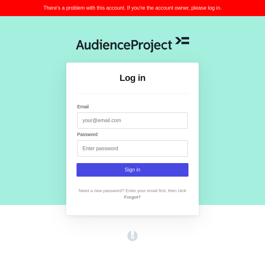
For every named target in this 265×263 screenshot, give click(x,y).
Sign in (133, 169)
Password (87, 134)
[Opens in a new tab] (132, 239)
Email (83, 106)
